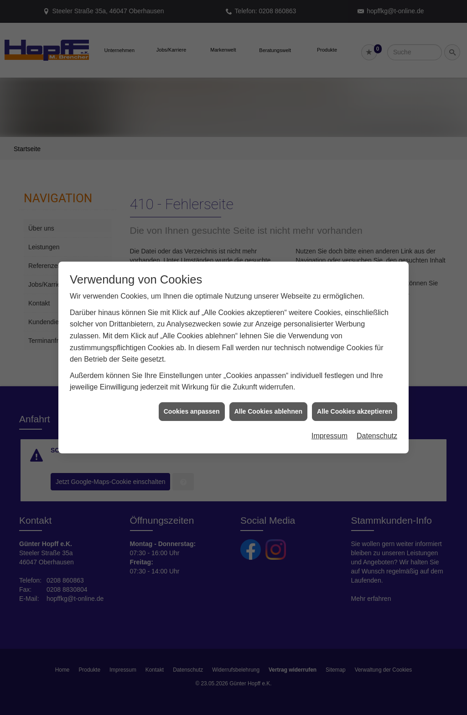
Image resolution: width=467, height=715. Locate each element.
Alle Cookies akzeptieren (354, 401)
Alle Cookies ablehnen (268, 401)
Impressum (329, 425)
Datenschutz (377, 425)
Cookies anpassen (192, 401)
